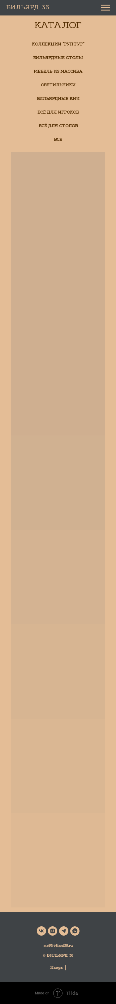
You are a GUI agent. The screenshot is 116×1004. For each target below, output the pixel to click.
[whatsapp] (74, 931)
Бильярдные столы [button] (58, 57)
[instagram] (52, 931)
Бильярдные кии (58, 98)
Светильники (58, 85)
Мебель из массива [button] (58, 71)
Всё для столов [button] (58, 125)
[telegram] (63, 931)
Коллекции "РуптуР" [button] (58, 44)
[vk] (41, 931)
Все (58, 139)
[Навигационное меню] (105, 8)
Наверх (58, 967)
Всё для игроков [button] (58, 112)
